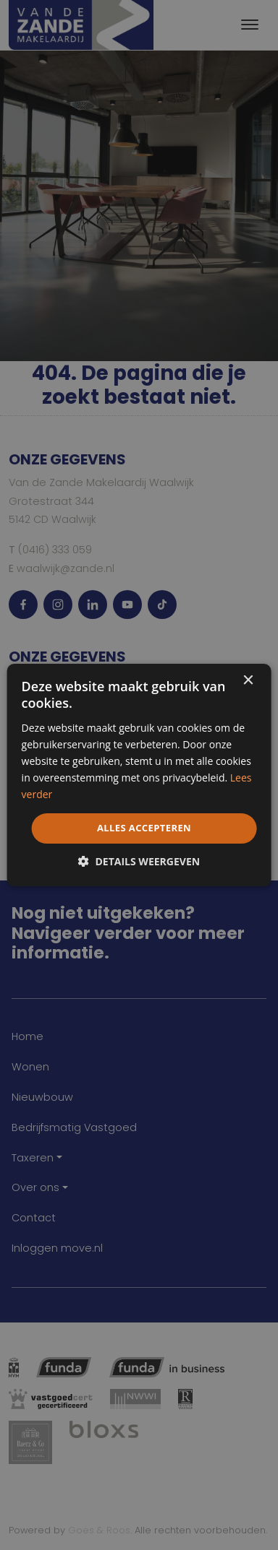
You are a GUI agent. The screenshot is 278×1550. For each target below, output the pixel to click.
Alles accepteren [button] (144, 827)
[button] (139, 861)
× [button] (247, 680)
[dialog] (139, 775)
